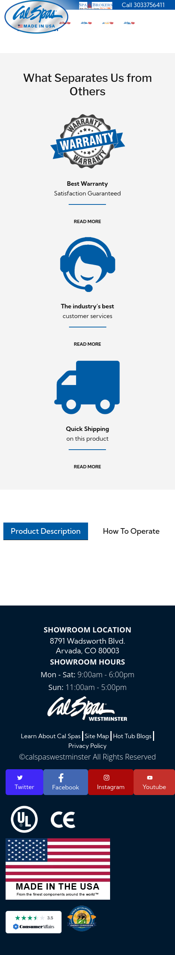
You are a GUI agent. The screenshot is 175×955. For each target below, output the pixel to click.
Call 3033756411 (143, 5)
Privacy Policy (87, 745)
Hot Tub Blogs (132, 736)
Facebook (65, 782)
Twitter (24, 782)
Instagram (111, 782)
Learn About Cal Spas (51, 736)
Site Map (97, 736)
